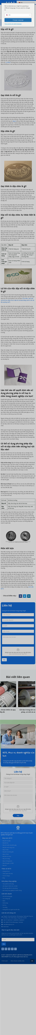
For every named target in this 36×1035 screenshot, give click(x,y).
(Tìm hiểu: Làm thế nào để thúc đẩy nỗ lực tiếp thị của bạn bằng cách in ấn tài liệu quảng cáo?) (17, 302)
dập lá (14, 123)
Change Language (18, 20)
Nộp (4, 662)
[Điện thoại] (18, 633)
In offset (8, 65)
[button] (20, 598)
